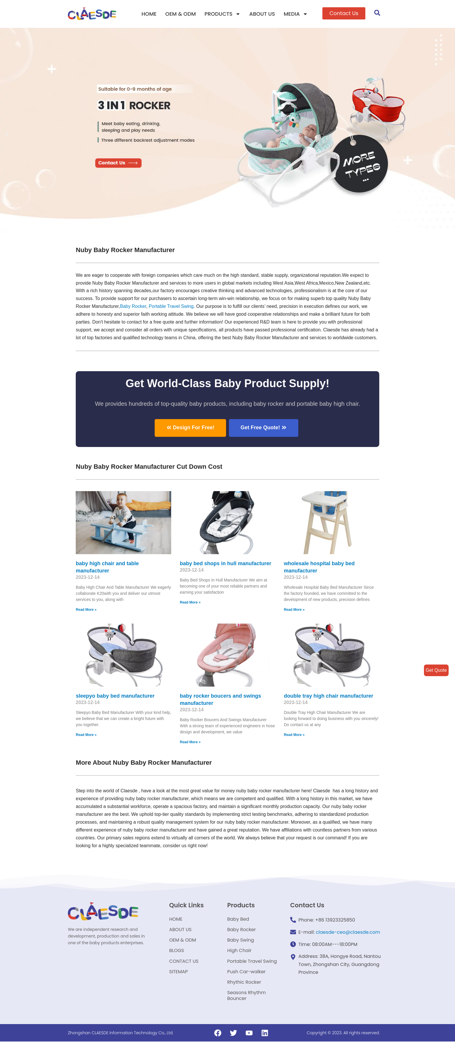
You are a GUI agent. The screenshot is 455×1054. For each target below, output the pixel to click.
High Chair (239, 960)
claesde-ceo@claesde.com (348, 940)
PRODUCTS (223, 13)
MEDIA (296, 13)
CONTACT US (183, 971)
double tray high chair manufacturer (328, 703)
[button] (343, 13)
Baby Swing (240, 949)
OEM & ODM (180, 13)
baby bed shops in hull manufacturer (225, 571)
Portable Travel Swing (252, 971)
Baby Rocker (133, 306)
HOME (148, 13)
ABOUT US (262, 13)
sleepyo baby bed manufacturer (115, 703)
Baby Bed (238, 927)
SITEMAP (178, 982)
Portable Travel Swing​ (171, 306)
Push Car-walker (246, 982)
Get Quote (436, 670)
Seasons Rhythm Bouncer (246, 1007)
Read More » (86, 617)
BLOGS (176, 960)
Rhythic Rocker (244, 993)
